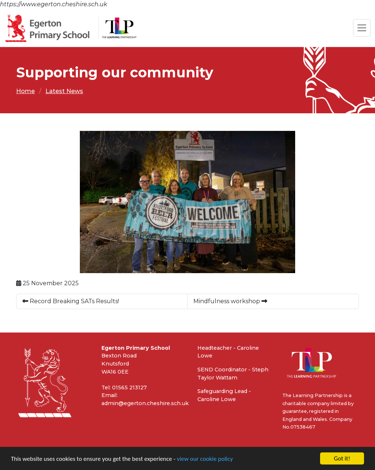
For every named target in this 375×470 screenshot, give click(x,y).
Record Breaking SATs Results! (70, 301)
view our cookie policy (205, 459)
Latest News (64, 91)
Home (25, 91)
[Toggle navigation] (362, 28)
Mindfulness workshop (230, 301)
